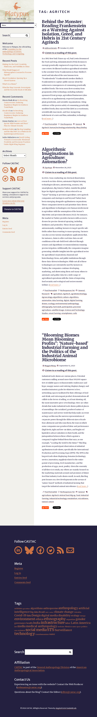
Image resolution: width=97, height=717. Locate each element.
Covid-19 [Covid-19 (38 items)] (20, 615)
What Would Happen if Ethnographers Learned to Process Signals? (16, 72)
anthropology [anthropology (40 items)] (68, 608)
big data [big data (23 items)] (34, 612)
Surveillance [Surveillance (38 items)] (63, 630)
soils (75, 313)
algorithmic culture (61, 297)
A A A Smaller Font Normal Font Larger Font (19, 25)
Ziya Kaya (48, 168)
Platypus (17, 14)
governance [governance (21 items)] (20, 623)
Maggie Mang (50, 366)
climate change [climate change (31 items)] (63, 611)
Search (6, 35)
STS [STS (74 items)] (50, 629)
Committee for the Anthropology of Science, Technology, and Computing (13, 51)
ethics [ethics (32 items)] (39, 619)
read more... (47, 119)
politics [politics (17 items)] (84, 626)
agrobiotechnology (78, 294)
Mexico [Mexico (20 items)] (68, 626)
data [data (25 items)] (29, 615)
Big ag (72, 495)
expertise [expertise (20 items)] (70, 619)
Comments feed (8, 232)
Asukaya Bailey (8, 129)
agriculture (57, 294)
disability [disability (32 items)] (64, 615)
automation (46, 300)
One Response (66, 124)
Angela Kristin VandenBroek (66, 708)
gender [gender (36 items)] (80, 619)
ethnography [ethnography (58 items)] (55, 619)
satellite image (58, 310)
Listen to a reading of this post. (61, 53)
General (79, 124)
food (78, 495)
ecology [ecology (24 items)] (75, 615)
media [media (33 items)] (21, 626)
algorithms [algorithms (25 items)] (37, 608)
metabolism (72, 498)
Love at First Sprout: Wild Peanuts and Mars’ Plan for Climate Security (16, 123)
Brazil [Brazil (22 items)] (42, 612)
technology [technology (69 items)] (24, 633)
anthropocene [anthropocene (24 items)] (50, 608)
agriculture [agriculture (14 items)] (26, 609)
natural (45, 502)
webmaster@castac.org (29, 687)
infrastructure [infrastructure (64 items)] (53, 622)
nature (51, 502)
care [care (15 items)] (46, 612)
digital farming (76, 300)
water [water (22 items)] (52, 634)
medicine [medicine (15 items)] (61, 627)
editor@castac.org (70, 692)
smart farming (55, 313)
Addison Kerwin (50, 48)
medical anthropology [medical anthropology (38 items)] (41, 626)
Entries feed (7, 229)
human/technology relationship (63, 127)
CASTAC (18, 667)
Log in (4, 225)
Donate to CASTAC (13, 209)
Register (5, 222)
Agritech (45, 127)
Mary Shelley (81, 127)
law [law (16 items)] (15, 627)
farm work (57, 307)
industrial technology (58, 498)
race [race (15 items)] (16, 630)
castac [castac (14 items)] (51, 612)
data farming (57, 300)
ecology (51, 303)
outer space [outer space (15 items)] (76, 627)
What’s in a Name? (9, 84)
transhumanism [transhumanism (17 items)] (42, 634)
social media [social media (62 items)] (36, 630)
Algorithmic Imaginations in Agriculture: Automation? (57, 155)
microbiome (83, 498)
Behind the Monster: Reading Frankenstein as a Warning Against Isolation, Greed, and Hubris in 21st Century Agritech (64, 32)
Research (46, 294)
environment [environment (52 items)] (24, 619)
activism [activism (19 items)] (18, 608)
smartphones (66, 313)
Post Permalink (51, 124)
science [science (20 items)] (21, 630)
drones (44, 303)
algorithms (74, 297)
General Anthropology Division (53, 667)
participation (67, 307)
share (46, 133)
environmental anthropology (67, 303)
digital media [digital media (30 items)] (49, 615)
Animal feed (65, 495)
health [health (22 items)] (29, 623)
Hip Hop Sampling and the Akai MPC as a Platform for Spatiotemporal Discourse (17, 131)
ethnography (47, 307)
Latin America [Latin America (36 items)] (80, 623)
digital (66, 300)
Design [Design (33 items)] (36, 615)
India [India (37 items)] (36, 623)
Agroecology (47, 297)
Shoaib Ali (6, 111)
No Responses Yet (67, 290)
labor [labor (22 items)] (67, 623)
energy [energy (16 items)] (82, 616)
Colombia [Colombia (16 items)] (77, 612)
